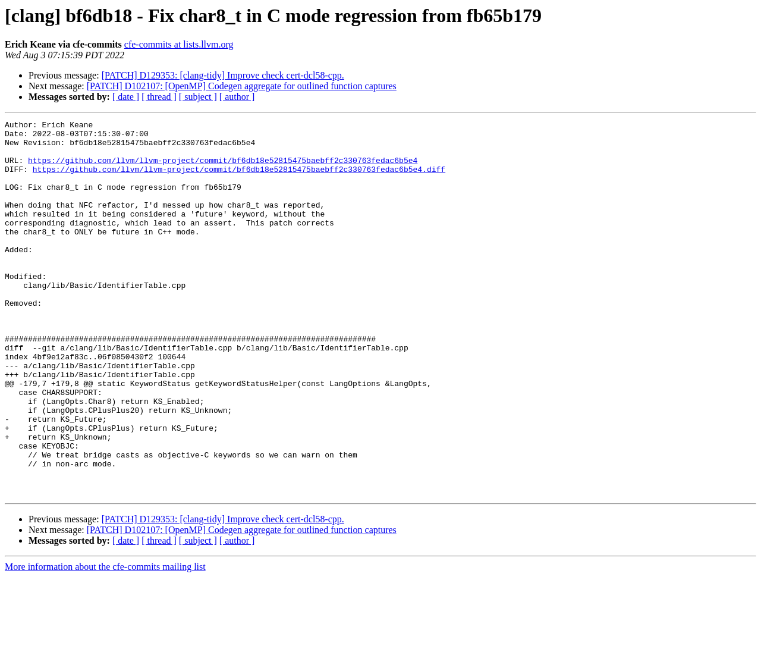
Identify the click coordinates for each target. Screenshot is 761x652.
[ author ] (237, 97)
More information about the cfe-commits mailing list (105, 642)
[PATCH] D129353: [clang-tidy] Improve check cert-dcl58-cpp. (223, 75)
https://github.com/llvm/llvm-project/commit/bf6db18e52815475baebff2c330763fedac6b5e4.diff (239, 179)
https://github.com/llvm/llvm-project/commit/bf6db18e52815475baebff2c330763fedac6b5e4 (222, 169)
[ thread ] (159, 97)
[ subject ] (198, 97)
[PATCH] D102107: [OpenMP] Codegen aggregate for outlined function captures (242, 86)
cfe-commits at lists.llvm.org (179, 44)
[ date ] (125, 97)
